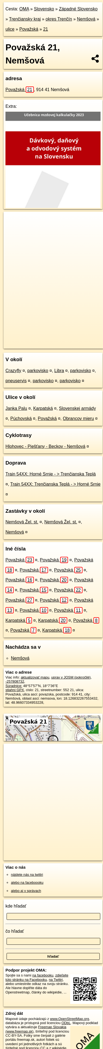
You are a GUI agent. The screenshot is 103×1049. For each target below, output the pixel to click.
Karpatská (43, 408)
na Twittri (56, 980)
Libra (59, 370)
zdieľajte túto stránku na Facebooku (36, 977)
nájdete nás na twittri (27, 875)
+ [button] (13, 221)
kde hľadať (16, 906)
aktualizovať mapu (35, 677)
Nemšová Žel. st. (21, 522)
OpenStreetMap (43, 339)
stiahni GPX (14, 690)
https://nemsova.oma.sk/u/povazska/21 (33, 344)
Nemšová (86, 19)
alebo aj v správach (26, 891)
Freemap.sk (72, 339)
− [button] (13, 229)
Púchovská (21, 418)
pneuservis (16, 380)
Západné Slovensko (78, 9)
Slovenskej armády (77, 408)
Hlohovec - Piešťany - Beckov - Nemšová (45, 446)
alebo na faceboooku (27, 882)
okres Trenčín (59, 19)
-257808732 (14, 681)
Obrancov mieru (78, 418)
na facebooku (42, 975)
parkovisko (37, 370)
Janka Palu (16, 408)
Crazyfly (13, 370)
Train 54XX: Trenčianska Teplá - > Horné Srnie (55, 484)
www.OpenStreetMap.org (69, 1019)
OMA (24, 9)
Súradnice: (13, 686)
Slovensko (44, 9)
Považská (28, 29)
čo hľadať (14, 931)
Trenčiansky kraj (25, 19)
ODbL (65, 1023)
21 (45, 29)
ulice (9, 29)
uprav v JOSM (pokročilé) (70, 677)
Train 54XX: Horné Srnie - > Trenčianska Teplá (50, 474)
